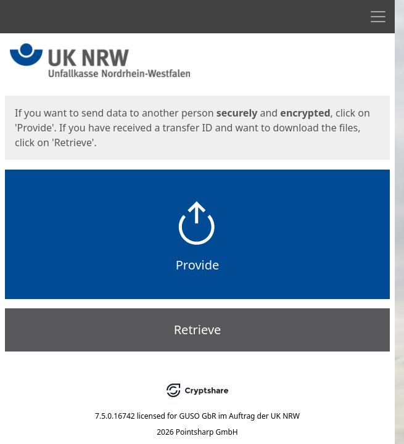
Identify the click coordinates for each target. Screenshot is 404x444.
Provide (198, 265)
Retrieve (197, 329)
